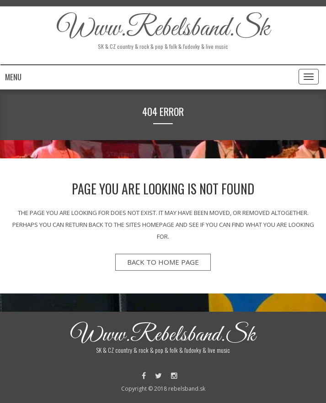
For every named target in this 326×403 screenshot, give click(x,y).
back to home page (163, 262)
